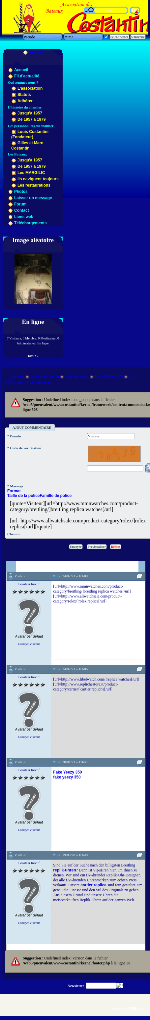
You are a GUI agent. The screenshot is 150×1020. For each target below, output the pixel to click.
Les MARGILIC (31, 172)
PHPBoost (135, 1008)
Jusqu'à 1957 (29, 113)
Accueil (36, 52)
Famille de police (56, 495)
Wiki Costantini (45, 377)
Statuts (24, 94)
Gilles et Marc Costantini (27, 146)
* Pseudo (14, 436)
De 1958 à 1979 (109, 377)
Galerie (33, 306)
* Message (15, 486)
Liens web (23, 216)
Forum (20, 204)
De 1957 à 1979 (31, 119)
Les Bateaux (77, 377)
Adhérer (25, 101)
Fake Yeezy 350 (67, 772)
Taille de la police (23, 495)
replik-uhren (64, 870)
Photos (21, 191)
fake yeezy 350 (66, 777)
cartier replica (93, 885)
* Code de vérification (24, 448)
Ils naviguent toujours (38, 179)
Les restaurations (33, 185)
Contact (21, 210)
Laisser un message (33, 198)
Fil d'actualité (26, 76)
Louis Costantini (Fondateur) (29, 134)
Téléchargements (30, 223)
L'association (30, 88)
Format (14, 491)
